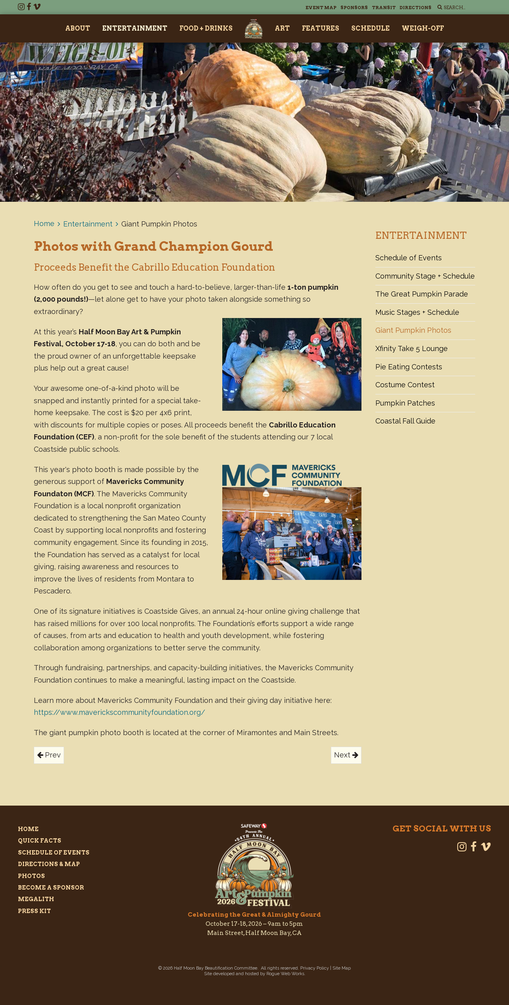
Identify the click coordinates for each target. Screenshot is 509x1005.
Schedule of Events (408, 258)
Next (346, 755)
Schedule (370, 28)
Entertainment (134, 28)
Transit (384, 7)
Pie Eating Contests (408, 367)
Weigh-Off (423, 28)
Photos (31, 876)
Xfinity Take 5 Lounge (411, 348)
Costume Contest (405, 385)
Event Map (320, 7)
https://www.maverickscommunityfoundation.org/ (119, 712)
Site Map (341, 968)
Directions (415, 7)
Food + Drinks (206, 28)
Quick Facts (39, 840)
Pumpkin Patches (405, 403)
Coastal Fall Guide (405, 421)
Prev (49, 755)
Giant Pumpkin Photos (413, 330)
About (77, 28)
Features (320, 28)
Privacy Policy (314, 968)
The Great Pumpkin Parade (421, 294)
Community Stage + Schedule (425, 276)
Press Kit (34, 911)
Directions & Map (49, 864)
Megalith (36, 899)
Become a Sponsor (51, 887)
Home (44, 223)
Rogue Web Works (285, 973)
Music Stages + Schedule (417, 312)
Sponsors (354, 7)
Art (282, 28)
